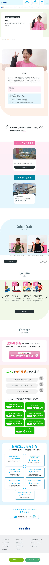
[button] (41, 261)
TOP (4, 39)
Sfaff (9, 39)
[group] (24, 245)
